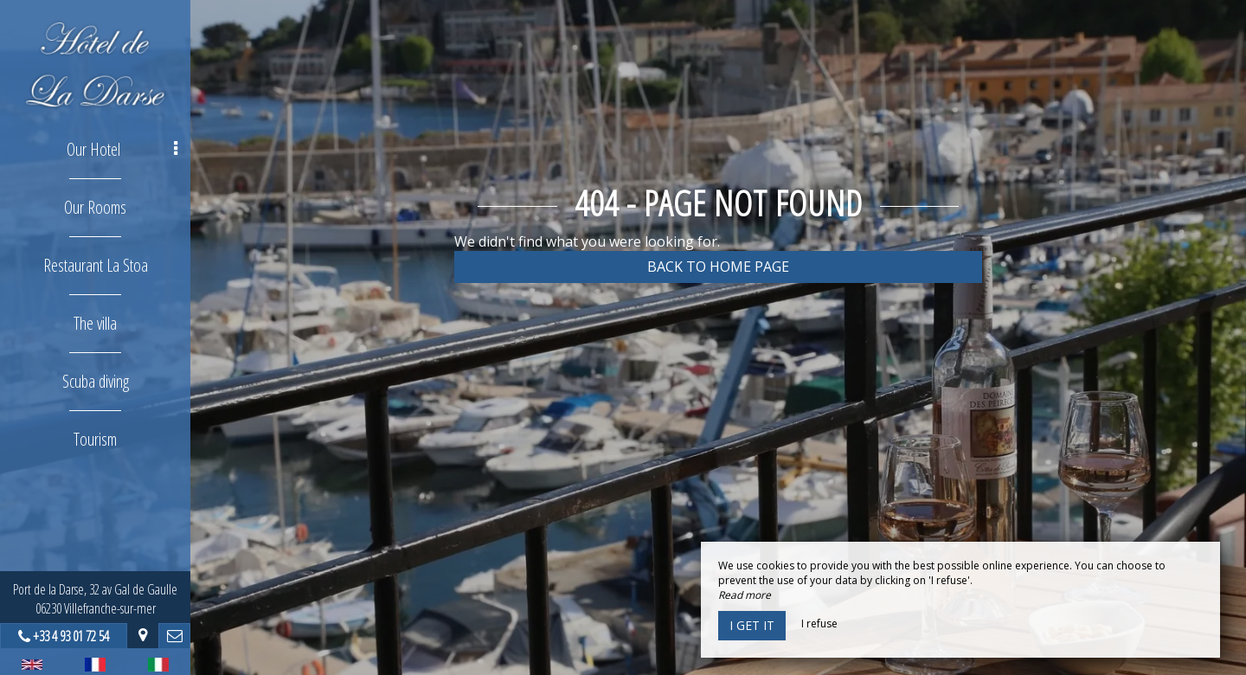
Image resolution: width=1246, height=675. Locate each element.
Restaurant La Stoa (95, 265)
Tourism (95, 439)
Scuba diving (95, 381)
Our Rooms (95, 207)
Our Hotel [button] (122, 149)
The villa (95, 323)
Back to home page (718, 266)
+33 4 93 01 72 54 (71, 636)
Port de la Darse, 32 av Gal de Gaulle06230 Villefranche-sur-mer (95, 599)
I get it (751, 625)
